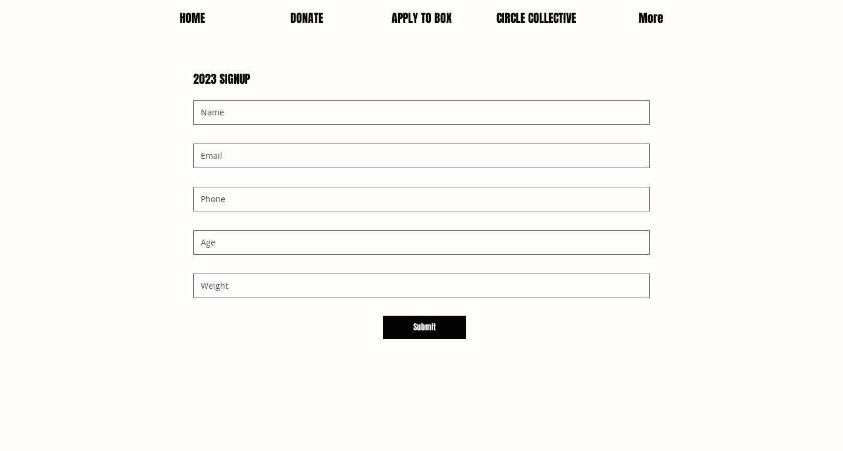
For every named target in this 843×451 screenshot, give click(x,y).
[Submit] (424, 327)
